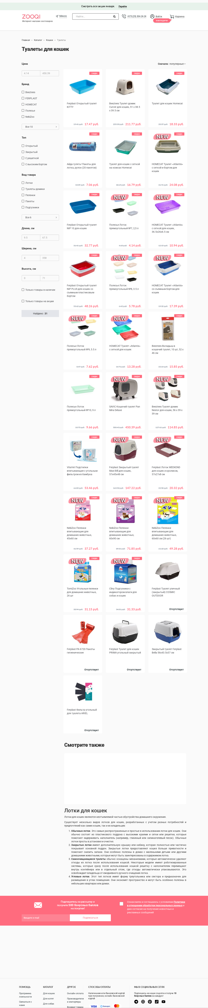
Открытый (31, 143)
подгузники (32, 204)
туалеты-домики (35, 186)
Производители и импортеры (75, 1000)
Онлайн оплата (75, 993)
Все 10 (41, 124)
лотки (29, 180)
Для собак (48, 1003)
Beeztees (30, 89)
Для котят (48, 998)
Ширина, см (29, 246)
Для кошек (49, 993)
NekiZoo (29, 114)
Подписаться (90, 913)
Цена (25, 61)
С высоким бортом (36, 161)
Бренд (25, 81)
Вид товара (29, 172)
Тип (24, 135)
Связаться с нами (25, 1003)
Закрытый (31, 149)
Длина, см (28, 225)
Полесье (30, 108)
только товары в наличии (40, 287)
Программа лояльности (25, 995)
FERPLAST (31, 95)
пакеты (29, 198)
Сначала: (163, 61)
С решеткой (32, 155)
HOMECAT (31, 101)
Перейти (123, 3)
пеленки (30, 192)
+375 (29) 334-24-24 (136, 13)
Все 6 (41, 215)
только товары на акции (39, 298)
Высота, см (29, 266)
